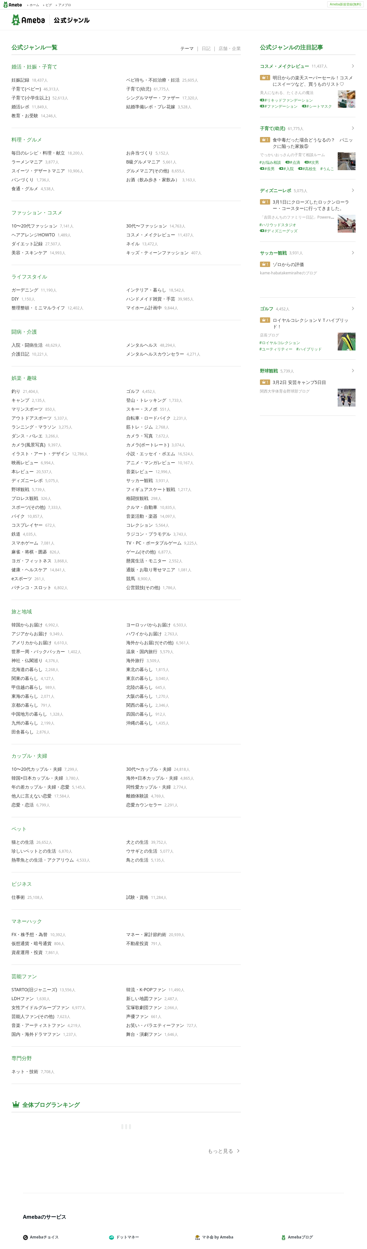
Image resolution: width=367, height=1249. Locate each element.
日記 (206, 48)
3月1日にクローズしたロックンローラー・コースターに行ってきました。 (311, 205)
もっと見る (224, 1150)
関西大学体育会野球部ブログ (285, 391)
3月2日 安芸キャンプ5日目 (299, 382)
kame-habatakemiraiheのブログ (288, 273)
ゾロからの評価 (288, 264)
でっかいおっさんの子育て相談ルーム (292, 154)
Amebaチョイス (43, 1237)
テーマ (187, 48)
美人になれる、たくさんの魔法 (286, 92)
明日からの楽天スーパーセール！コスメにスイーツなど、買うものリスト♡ (313, 81)
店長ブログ (269, 335)
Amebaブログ (299, 1237)
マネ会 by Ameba (216, 1237)
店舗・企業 (230, 48)
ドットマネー (126, 1237)
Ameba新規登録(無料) (345, 4)
